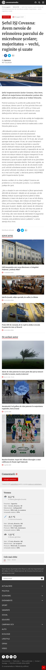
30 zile (14, 560)
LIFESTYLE (6, 639)
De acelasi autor (10, 337)
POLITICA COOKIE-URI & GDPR (20, 663)
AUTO (4, 629)
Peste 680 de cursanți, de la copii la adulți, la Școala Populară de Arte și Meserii (21, 326)
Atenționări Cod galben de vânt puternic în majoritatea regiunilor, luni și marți (22, 407)
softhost (25, 666)
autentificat (14, 484)
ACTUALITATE (7, 586)
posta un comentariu (35, 484)
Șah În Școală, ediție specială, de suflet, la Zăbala (20, 297)
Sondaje (4, 663)
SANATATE (6, 610)
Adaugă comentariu (10, 479)
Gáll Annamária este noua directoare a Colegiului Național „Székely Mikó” (20, 268)
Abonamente (6, 661)
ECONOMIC (6, 595)
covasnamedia (10, 2)
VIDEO (4, 648)
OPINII (4, 643)
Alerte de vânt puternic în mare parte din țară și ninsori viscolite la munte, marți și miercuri (22, 373)
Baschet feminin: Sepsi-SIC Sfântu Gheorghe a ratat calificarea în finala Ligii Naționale (21, 461)
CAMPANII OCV (8, 624)
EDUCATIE (16, 7)
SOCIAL (5, 615)
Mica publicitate (27, 661)
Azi (5, 560)
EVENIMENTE (7, 600)
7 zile (8, 560)
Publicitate (16, 661)
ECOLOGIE (6, 634)
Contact (37, 661)
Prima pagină (6, 7)
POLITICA (5, 591)
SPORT (4, 605)
